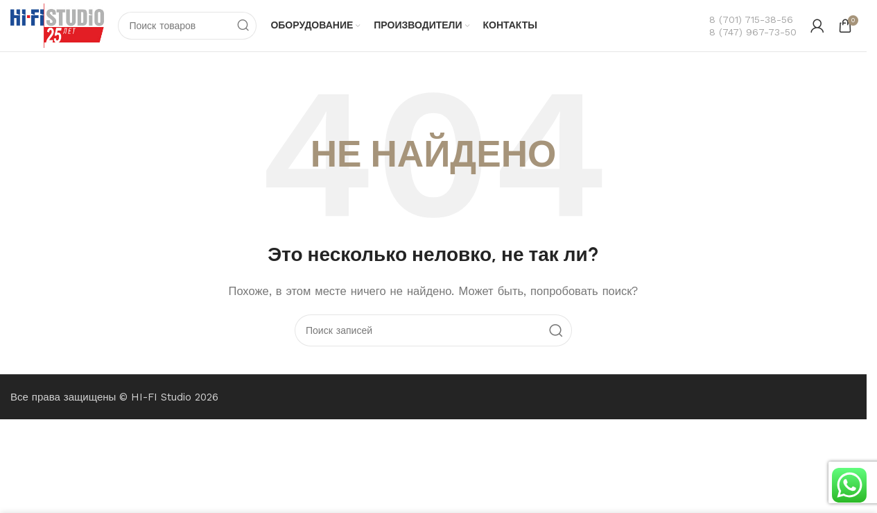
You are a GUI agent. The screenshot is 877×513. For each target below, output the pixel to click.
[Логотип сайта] (57, 25)
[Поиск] (188, 26)
